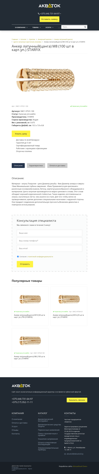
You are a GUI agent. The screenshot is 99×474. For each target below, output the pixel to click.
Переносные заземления (48, 430)
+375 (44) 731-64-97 (50, 13)
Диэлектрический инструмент (45, 420)
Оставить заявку (49, 19)
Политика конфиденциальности (19, 468)
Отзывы (15, 430)
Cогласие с (36, 256)
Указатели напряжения (48, 439)
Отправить (25, 264)
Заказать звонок (77, 400)
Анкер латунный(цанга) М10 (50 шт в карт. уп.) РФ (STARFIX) (29, 316)
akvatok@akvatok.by (75, 454)
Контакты (16, 434)
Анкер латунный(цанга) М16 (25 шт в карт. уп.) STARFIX (68, 316)
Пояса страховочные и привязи (47, 434)
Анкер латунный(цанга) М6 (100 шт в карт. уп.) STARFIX (29, 358)
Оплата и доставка (19, 423)
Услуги (48, 27)
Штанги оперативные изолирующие (47, 443)
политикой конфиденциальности (40, 257)
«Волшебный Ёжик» (80, 466)
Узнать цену (21, 134)
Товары (35, 27)
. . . (59, 27)
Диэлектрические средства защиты (49, 425)
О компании (20, 27)
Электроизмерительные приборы (48, 449)
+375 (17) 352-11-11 (22, 402)
